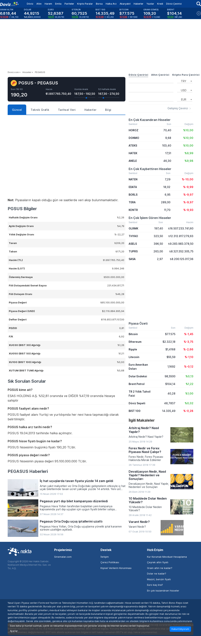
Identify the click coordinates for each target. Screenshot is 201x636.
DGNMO (134, 137)
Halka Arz (111, 3)
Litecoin (134, 357)
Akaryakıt (125, 3)
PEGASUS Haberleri (28, 471)
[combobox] (184, 81)
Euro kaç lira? (155, 584)
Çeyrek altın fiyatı (157, 562)
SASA (132, 259)
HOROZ (133, 130)
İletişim (104, 556)
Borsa (99, 3)
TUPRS (133, 251)
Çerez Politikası (109, 562)
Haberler (138, 3)
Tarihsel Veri (67, 109)
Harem (48, 3)
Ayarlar (14, 631)
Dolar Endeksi (138, 376)
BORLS (133, 194)
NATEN (133, 179)
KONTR (133, 209)
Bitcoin (133, 334)
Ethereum (135, 341)
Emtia (58, 3)
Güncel (17, 109)
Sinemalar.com (63, 556)
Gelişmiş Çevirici (178, 108)
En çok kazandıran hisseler (163, 590)
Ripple (133, 349)
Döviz (30, 3)
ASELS (133, 243)
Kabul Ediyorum (180, 629)
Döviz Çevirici (174, 3)
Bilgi (108, 109)
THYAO (133, 236)
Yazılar (150, 3)
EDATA (133, 187)
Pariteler (69, 3)
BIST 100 (135, 410)
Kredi (160, 3)
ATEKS (133, 145)
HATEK (133, 153)
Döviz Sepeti (137, 403)
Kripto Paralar (85, 3)
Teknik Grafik (40, 109)
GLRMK (133, 228)
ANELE (133, 160)
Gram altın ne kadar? (159, 568)
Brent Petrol (137, 384)
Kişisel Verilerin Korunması (116, 568)
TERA (132, 202)
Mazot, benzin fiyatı (159, 579)
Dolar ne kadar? (156, 573)
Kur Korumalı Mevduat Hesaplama (167, 556)
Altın (39, 3)
